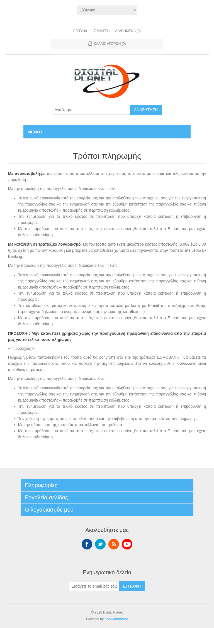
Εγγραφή (80, 31)
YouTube (127, 544)
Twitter (100, 544)
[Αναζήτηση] (91, 110)
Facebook (87, 544)
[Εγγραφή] (94, 586)
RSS (113, 544)
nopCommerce (116, 619)
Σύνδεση (102, 31)
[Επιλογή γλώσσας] (107, 10)
